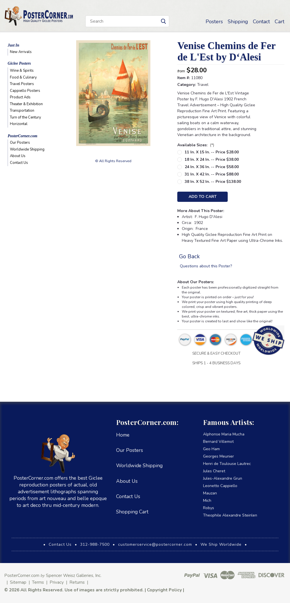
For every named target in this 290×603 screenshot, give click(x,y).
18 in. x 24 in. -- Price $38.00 (212, 159)
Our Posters (20, 142)
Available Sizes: (195, 145)
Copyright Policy (164, 590)
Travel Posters (22, 83)
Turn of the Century (25, 117)
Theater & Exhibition (26, 104)
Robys (208, 508)
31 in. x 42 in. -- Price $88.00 (212, 174)
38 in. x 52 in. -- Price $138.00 (213, 181)
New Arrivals (21, 51)
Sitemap (18, 582)
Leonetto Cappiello (220, 485)
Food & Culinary (23, 77)
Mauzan (210, 493)
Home (122, 434)
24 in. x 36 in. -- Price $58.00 (212, 167)
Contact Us (19, 162)
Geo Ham (211, 449)
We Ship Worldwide (221, 544)
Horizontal (18, 123)
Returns (77, 582)
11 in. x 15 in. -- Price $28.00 (212, 152)
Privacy (57, 582)
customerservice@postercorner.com (155, 544)
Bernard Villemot (218, 441)
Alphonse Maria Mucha (223, 434)
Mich (207, 500)
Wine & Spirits (22, 70)
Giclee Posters (19, 63)
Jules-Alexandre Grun (222, 478)
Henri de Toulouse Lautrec (227, 463)
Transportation (22, 110)
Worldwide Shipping (27, 149)
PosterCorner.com (22, 136)
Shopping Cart (132, 511)
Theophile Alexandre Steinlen (230, 515)
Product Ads (20, 97)
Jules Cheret (214, 471)
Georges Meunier (218, 456)
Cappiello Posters (25, 90)
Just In (13, 45)
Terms (38, 582)
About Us (17, 155)
